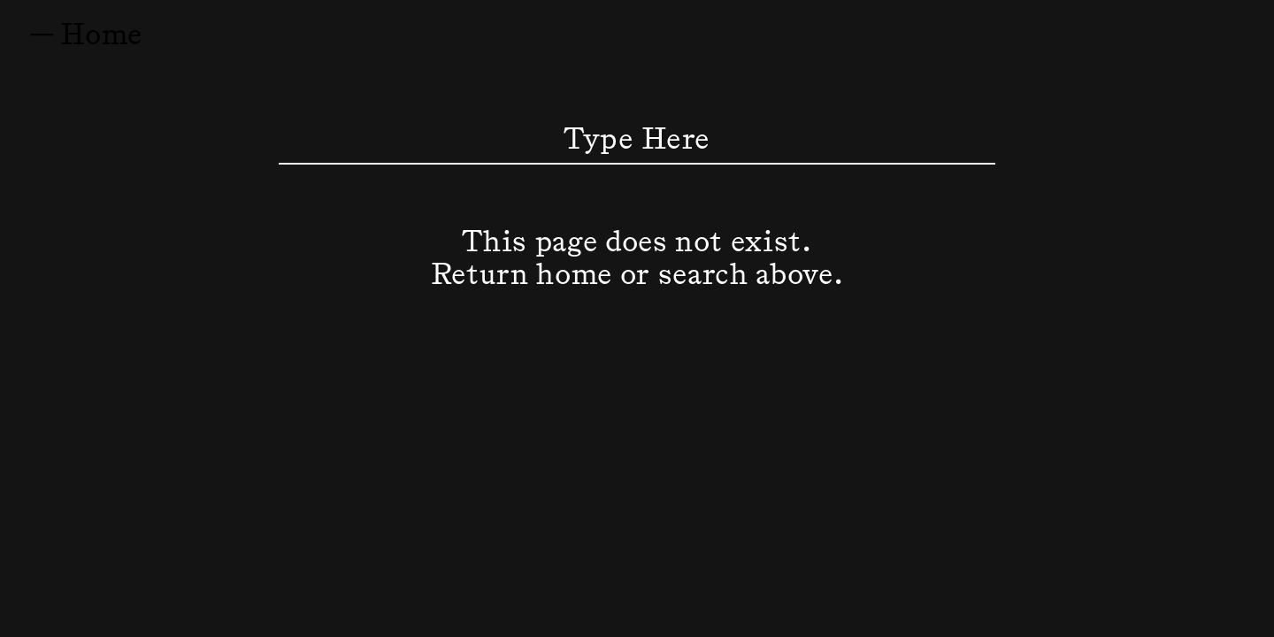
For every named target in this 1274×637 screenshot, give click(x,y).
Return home (521, 271)
